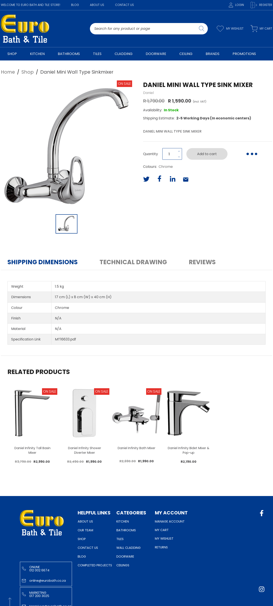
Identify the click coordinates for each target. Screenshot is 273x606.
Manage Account (170, 521)
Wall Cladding (128, 548)
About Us (97, 5)
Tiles (120, 539)
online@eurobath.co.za (44, 580)
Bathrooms (126, 530)
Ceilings (122, 565)
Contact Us (124, 5)
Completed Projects (95, 565)
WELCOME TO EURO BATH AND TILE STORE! (30, 5)
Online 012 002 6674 (35, 568)
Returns (161, 547)
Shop (82, 539)
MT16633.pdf (65, 339)
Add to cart (207, 153)
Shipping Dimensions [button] (42, 262)
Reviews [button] (202, 262)
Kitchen (122, 521)
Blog (75, 5)
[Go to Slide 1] (66, 224)
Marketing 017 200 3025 (35, 594)
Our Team (85, 530)
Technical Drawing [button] (133, 262)
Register (261, 5)
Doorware (125, 556)
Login (236, 5)
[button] (66, 146)
